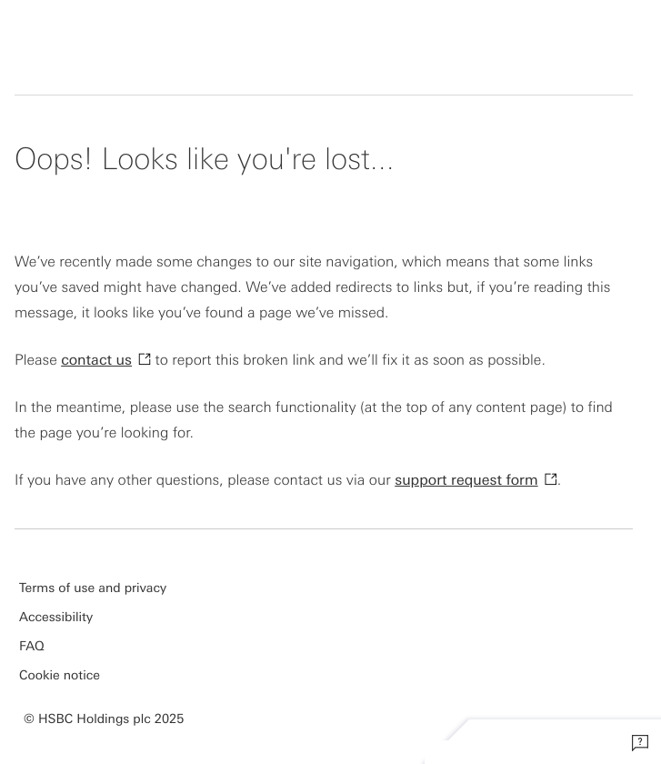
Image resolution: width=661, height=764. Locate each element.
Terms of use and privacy (92, 587)
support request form (466, 478)
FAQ (32, 646)
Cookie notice (59, 675)
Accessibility (56, 616)
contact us (96, 358)
